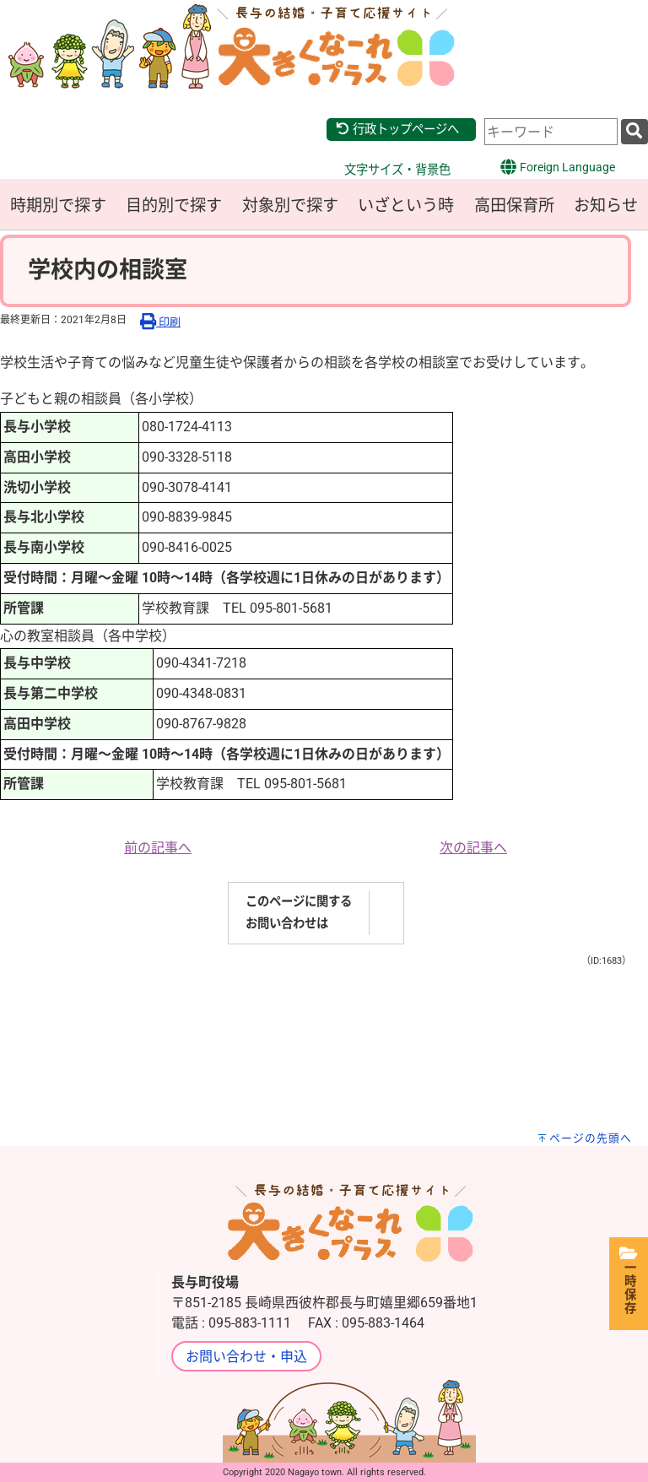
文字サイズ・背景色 (397, 170)
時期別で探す (58, 205)
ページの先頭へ (590, 1138)
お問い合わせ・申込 (246, 1357)
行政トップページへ (397, 129)
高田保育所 (514, 205)
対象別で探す (290, 205)
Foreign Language (557, 167)
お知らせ (606, 205)
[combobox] (551, 131)
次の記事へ (473, 848)
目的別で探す (174, 205)
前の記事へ (158, 848)
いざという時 (406, 205)
